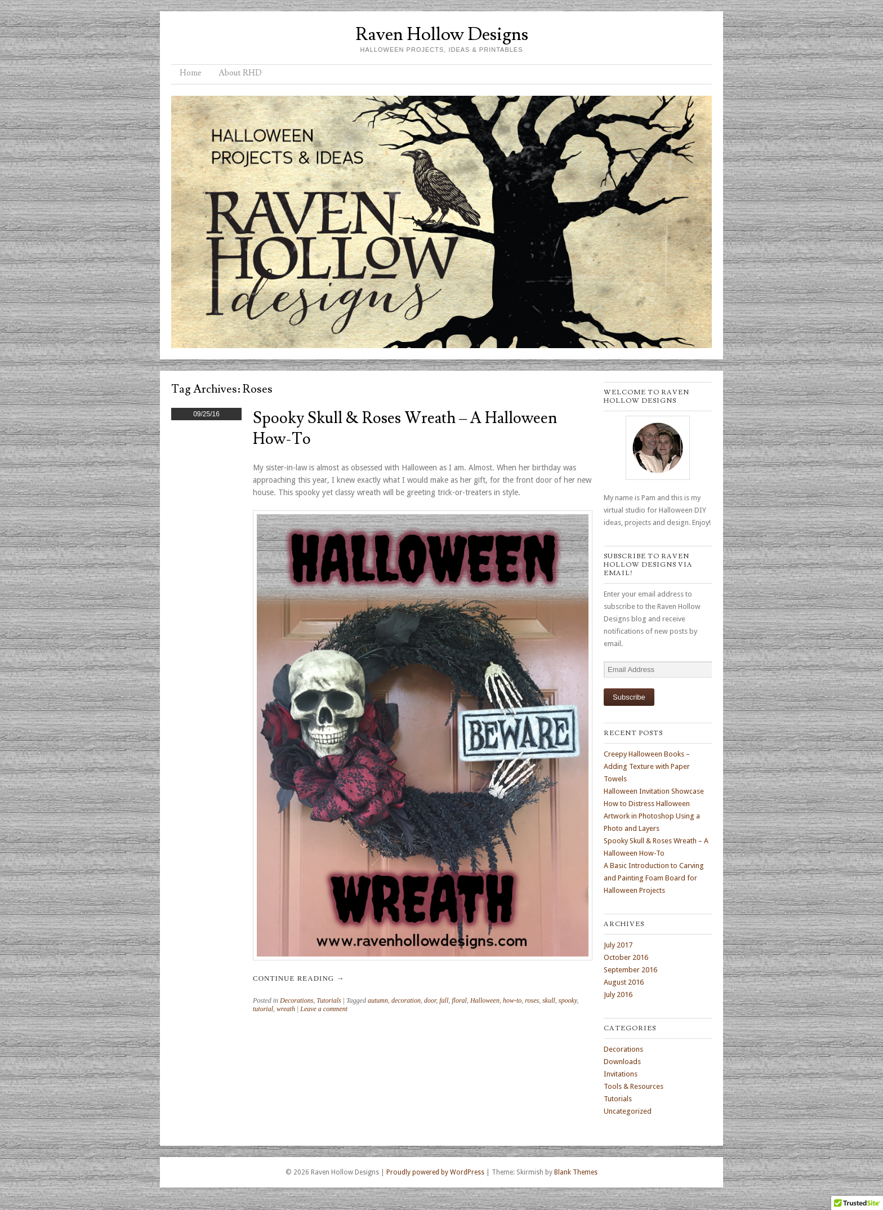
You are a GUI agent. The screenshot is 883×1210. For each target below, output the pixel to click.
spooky (568, 1000)
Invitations (620, 1074)
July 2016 (618, 994)
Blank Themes (575, 1172)
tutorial (263, 1009)
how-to (512, 1000)
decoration (406, 1000)
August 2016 (624, 982)
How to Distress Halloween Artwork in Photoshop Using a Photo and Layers (652, 816)
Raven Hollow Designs (441, 34)
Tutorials (328, 1000)
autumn (378, 1000)
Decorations (296, 1000)
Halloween (485, 1000)
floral (459, 1000)
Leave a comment (323, 1009)
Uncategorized (628, 1111)
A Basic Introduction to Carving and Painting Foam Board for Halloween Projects (654, 878)
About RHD (240, 73)
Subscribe (629, 697)
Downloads (622, 1061)
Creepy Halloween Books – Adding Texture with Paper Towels (647, 766)
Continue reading (298, 978)
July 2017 (618, 945)
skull (548, 1000)
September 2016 (630, 970)
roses (532, 1000)
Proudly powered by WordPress (435, 1172)
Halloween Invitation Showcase (654, 791)
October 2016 (626, 957)
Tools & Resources (633, 1086)
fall (443, 1000)
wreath (286, 1009)
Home (191, 73)
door (430, 1000)
